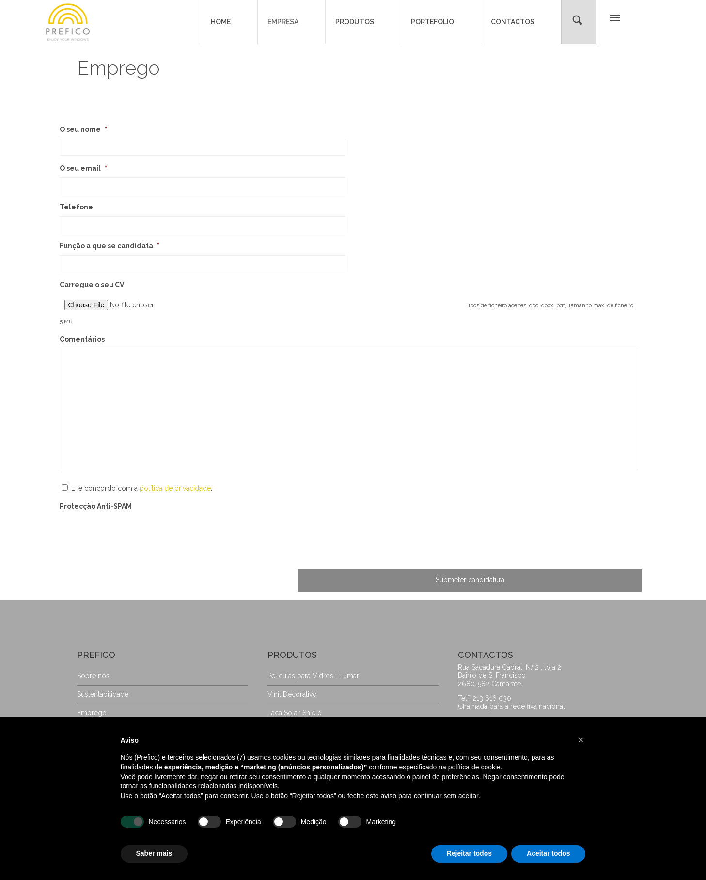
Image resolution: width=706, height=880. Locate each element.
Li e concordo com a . (141, 509)
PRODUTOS (354, 22)
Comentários (82, 329)
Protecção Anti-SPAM (96, 527)
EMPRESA (282, 22)
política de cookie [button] (474, 767)
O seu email (83, 168)
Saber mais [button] (154, 853)
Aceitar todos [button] (548, 853)
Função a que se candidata (109, 246)
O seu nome (83, 129)
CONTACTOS (512, 22)
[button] (614, 20)
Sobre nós (93, 703)
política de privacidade (175, 509)
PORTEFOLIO (432, 22)
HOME (221, 22)
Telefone (76, 207)
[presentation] (133, 555)
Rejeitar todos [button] (469, 853)
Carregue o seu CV (92, 284)
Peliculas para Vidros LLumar (313, 703)
